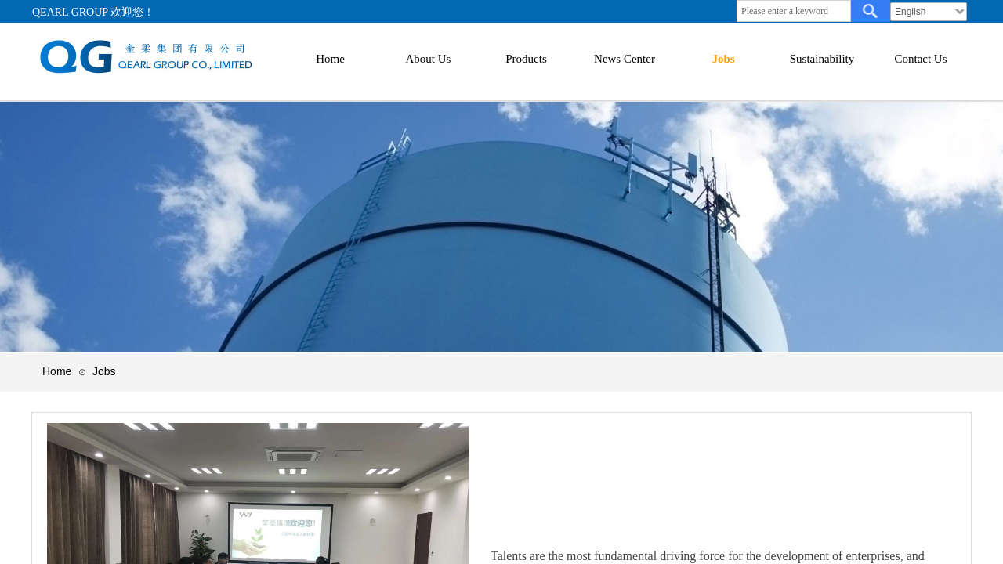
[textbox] (794, 11)
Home (56, 371)
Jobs (104, 371)
